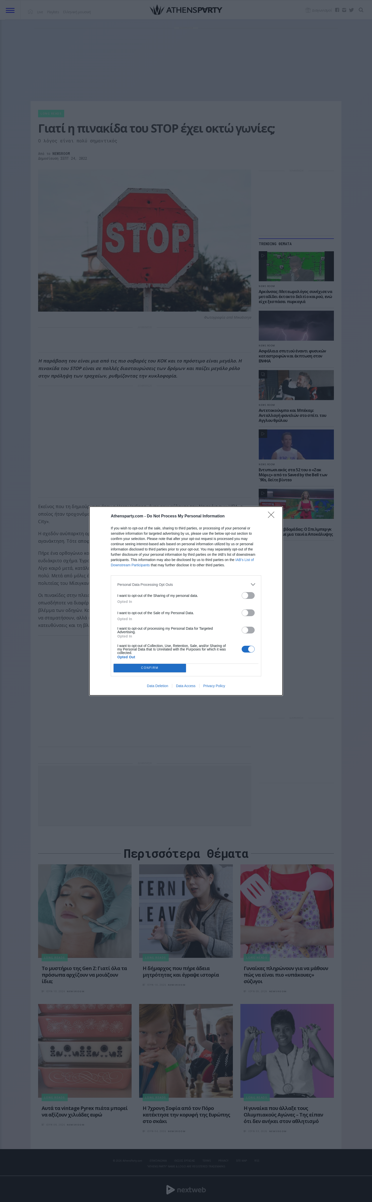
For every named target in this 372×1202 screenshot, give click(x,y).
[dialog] (186, 601)
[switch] (248, 595)
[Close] (272, 516)
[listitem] (186, 584)
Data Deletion (157, 686)
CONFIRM (149, 668)
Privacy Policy (214, 686)
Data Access (186, 686)
